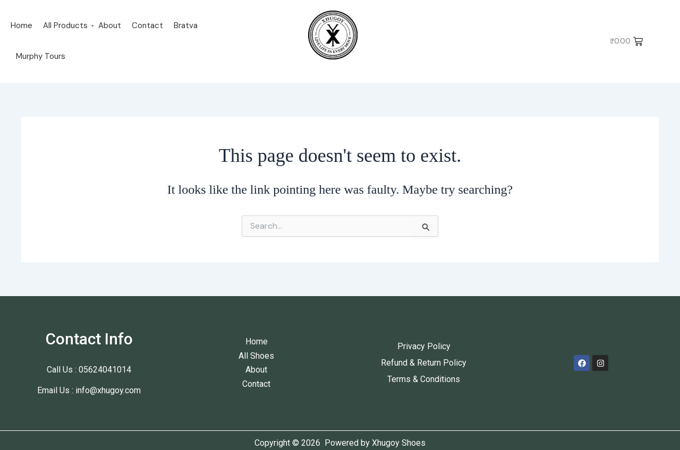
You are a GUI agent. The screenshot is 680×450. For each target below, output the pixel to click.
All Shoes (256, 356)
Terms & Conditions (423, 379)
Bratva (186, 25)
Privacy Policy (423, 346)
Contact (147, 25)
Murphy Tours (40, 56)
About (109, 25)
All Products (65, 25)
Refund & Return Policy (423, 363)
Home (21, 25)
